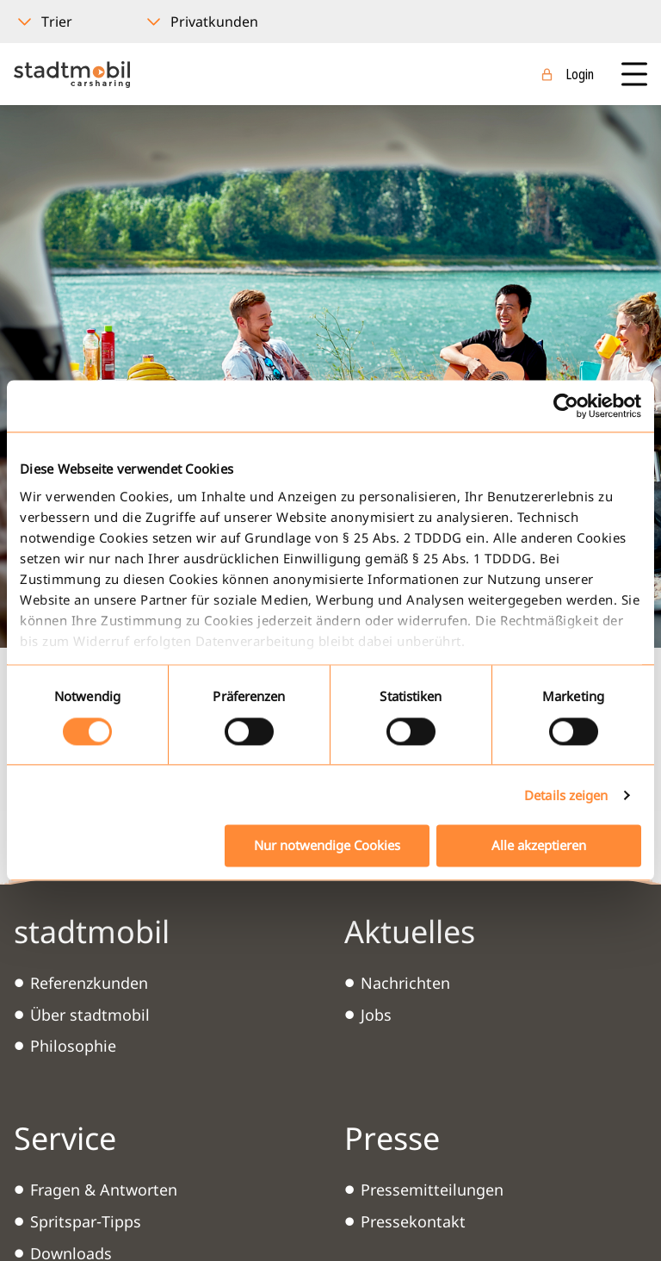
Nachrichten (405, 982)
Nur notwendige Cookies (327, 845)
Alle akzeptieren (538, 845)
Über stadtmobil (90, 1014)
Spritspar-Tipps (85, 1221)
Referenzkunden (89, 982)
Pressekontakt (413, 1221)
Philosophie (73, 1045)
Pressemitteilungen (432, 1189)
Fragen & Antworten (103, 1189)
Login (579, 74)
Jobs (376, 1014)
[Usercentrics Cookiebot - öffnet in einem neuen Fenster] (566, 406)
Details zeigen (566, 795)
